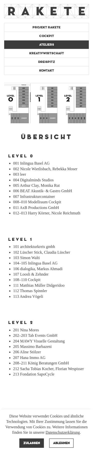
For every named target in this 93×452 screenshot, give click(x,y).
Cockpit (46, 36)
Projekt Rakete (46, 27)
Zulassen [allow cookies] (31, 443)
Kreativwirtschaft (46, 53)
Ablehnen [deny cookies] (61, 443)
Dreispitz (46, 61)
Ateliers (46, 44)
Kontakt (46, 70)
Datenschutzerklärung (63, 432)
